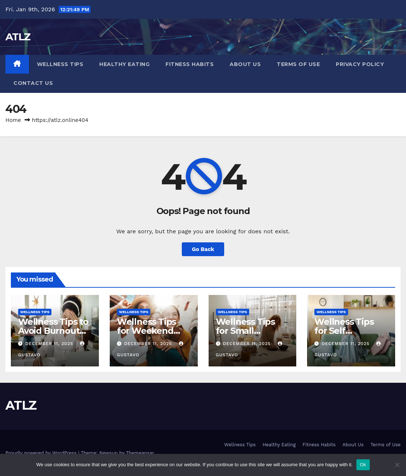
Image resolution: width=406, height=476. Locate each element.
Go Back (203, 249)
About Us (245, 64)
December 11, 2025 (50, 343)
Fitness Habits (190, 64)
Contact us (33, 83)
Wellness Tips (60, 64)
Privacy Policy (360, 64)
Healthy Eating (124, 64)
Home (13, 120)
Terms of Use (298, 64)
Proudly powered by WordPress (41, 453)
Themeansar (140, 453)
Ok (363, 464)
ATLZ (17, 36)
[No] (397, 464)
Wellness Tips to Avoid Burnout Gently (53, 330)
